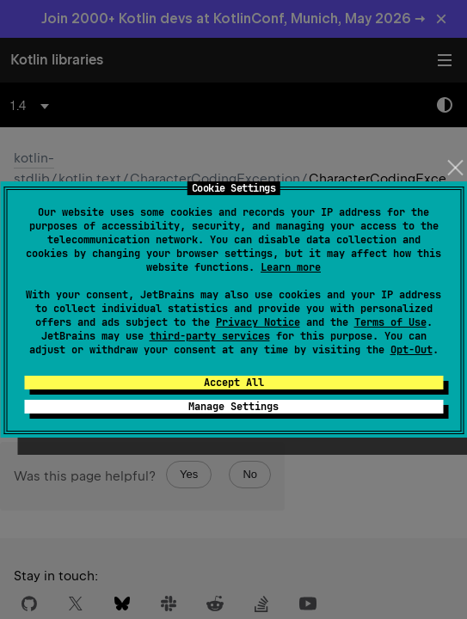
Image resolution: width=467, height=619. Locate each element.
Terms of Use (390, 322)
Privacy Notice (258, 322)
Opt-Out (411, 350)
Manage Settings (233, 407)
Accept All (234, 382)
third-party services (210, 336)
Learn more (291, 267)
